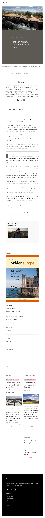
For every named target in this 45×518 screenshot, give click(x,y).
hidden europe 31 (26, 73)
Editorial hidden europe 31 (10, 308)
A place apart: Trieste (9, 314)
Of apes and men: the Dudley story (12, 319)
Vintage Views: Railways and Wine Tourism (31, 385)
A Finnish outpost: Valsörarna (11, 324)
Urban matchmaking (9, 349)
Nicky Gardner (28, 390)
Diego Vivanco (21, 109)
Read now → (13, 426)
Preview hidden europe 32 (10, 352)
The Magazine (18, 73)
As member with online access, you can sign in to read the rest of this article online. (22, 212)
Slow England (8, 330)
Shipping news (8, 338)
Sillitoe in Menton (9, 341)
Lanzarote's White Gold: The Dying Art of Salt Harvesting (13, 386)
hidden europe (28, 446)
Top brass (7, 346)
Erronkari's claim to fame (10, 322)
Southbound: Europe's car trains (11, 333)
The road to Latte (9, 327)
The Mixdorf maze (9, 343)
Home (13, 73)
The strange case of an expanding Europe (13, 335)
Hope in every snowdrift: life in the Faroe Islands (14, 316)
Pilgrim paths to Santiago (30, 441)
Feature (14, 109)
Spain (7, 248)
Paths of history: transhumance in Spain (13, 311)
